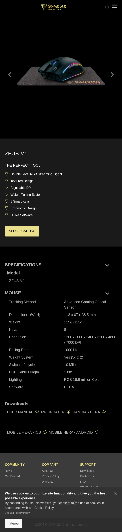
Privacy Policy (50, 476)
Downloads (87, 470)
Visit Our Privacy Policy (17, 513)
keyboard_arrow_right (112, 75)
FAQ (83, 481)
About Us (48, 470)
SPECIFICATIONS (22, 231)
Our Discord (12, 476)
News (8, 470)
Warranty (47, 481)
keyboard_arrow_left (10, 75)
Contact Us (87, 476)
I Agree (13, 523)
